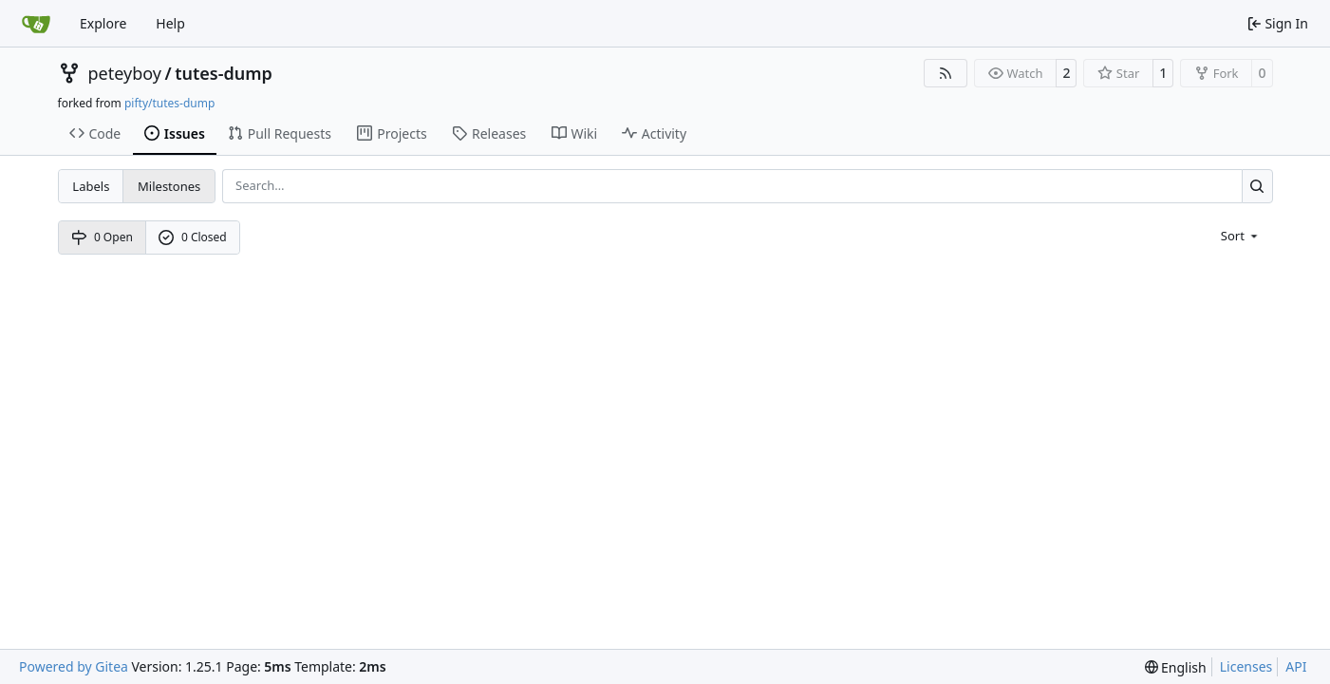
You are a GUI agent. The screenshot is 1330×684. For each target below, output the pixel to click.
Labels (90, 186)
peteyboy (124, 73)
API (1295, 666)
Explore (103, 23)
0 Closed (193, 237)
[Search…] (1257, 185)
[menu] (1241, 235)
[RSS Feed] (945, 73)
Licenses (1246, 666)
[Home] (36, 24)
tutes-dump (223, 73)
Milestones (169, 186)
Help (170, 23)
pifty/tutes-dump (169, 103)
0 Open (102, 237)
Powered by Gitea (73, 666)
